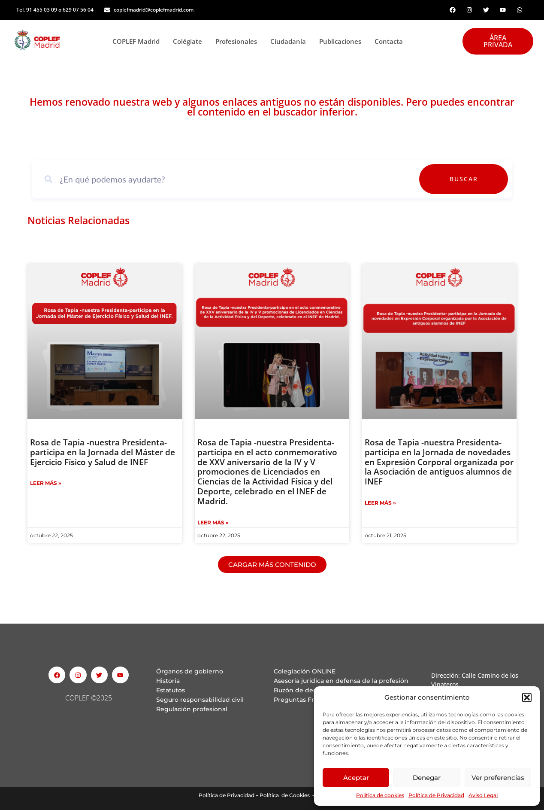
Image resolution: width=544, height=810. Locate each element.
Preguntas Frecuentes (308, 699)
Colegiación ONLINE (304, 671)
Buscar (483, 179)
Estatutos (170, 690)
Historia (168, 681)
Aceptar (356, 777)
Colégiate (190, 41)
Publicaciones (342, 41)
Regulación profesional (191, 709)
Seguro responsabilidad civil (200, 699)
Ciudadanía (290, 41)
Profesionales (238, 41)
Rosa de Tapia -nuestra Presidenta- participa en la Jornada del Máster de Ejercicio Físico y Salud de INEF (102, 452)
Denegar (427, 777)
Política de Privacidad (436, 795)
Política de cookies (380, 795)
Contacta (389, 41)
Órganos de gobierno (189, 671)
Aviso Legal (483, 795)
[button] (527, 697)
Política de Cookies (285, 795)
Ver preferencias (497, 777)
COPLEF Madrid (138, 41)
